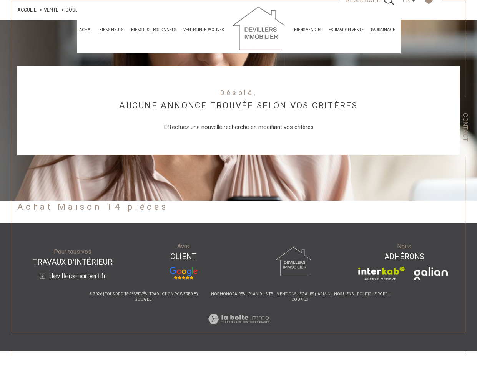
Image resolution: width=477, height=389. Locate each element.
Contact (465, 127)
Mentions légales (295, 294)
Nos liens (344, 294)
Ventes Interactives (203, 30)
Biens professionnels (153, 30)
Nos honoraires (228, 294)
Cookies (299, 300)
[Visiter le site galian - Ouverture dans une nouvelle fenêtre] (431, 273)
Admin (324, 294)
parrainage (383, 30)
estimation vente (346, 30)
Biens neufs (111, 30)
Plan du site (260, 294)
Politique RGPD (372, 294)
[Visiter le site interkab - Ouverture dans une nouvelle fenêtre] (381, 273)
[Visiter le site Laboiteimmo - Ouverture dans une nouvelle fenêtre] (238, 327)
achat (85, 30)
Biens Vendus (307, 30)
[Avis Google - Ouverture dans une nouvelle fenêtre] (183, 273)
